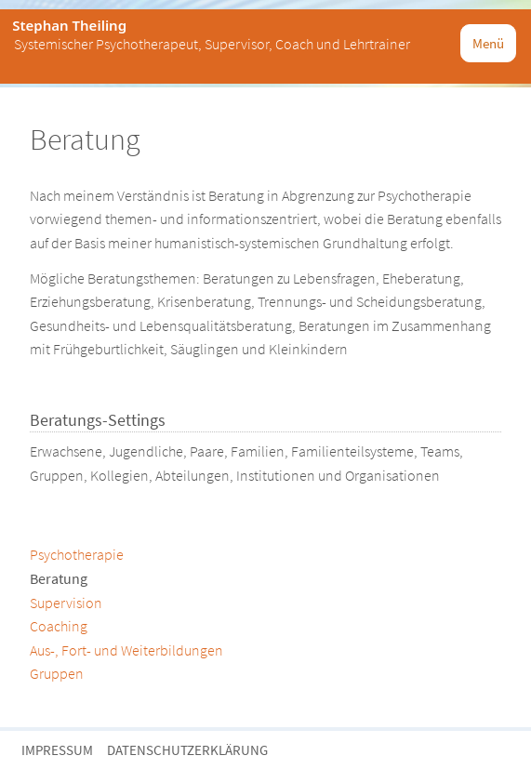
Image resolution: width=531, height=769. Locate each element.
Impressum (57, 750)
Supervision (66, 602)
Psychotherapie (77, 554)
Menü (488, 43)
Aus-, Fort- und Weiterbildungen (126, 650)
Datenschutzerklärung (187, 750)
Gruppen (57, 673)
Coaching (58, 626)
